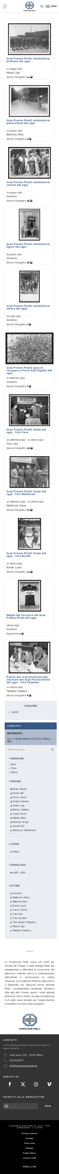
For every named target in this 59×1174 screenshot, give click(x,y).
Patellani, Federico (22, 930)
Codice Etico (29, 1153)
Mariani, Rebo (19, 818)
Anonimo (17, 893)
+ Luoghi (14, 844)
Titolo (14, 768)
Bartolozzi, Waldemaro (24, 830)
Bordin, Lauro (19, 905)
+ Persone (15, 781)
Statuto (29, 1148)
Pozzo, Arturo (20, 797)
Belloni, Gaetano (21, 809)
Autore (14, 772)
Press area (29, 1143)
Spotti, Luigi (18, 805)
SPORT (15, 712)
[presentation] (27, 1115)
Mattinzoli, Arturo (21, 897)
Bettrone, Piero (20, 901)
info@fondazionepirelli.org (23, 1066)
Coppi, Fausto (20, 813)
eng (54, 6)
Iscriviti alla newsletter (24, 1097)
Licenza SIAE (29, 1158)
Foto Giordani (20, 918)
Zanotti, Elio (19, 826)
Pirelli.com (29, 1167)
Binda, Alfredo (20, 789)
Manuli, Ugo (19, 926)
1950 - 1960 (19, 872)
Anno (13, 764)
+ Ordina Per (16, 758)
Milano (16, 851)
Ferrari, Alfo (18, 793)
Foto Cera (18, 914)
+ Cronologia (17, 865)
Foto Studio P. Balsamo (24, 922)
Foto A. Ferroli (20, 910)
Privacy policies (29, 1133)
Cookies (29, 1138)
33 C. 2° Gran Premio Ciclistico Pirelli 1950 (29, 740)
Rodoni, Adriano (21, 801)
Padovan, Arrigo (21, 822)
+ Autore (14, 885)
